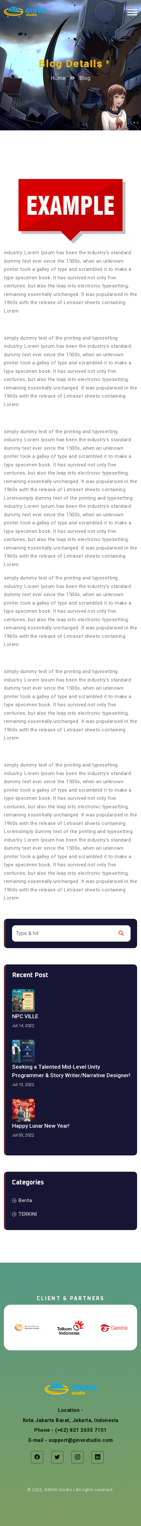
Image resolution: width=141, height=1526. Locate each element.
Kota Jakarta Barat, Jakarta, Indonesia (71, 1420)
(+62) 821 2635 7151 (81, 1430)
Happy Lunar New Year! (40, 1125)
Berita (22, 1200)
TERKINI (24, 1214)
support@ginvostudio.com (81, 1440)
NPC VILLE (25, 1016)
